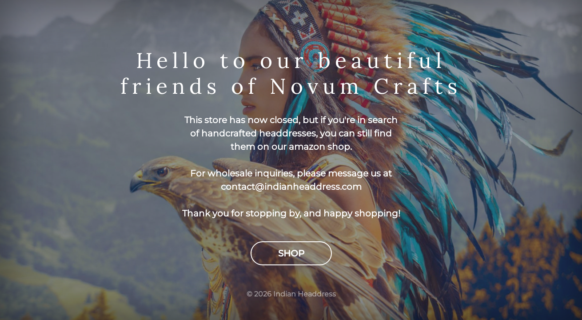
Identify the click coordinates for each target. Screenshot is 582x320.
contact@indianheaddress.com (291, 186)
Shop (291, 253)
